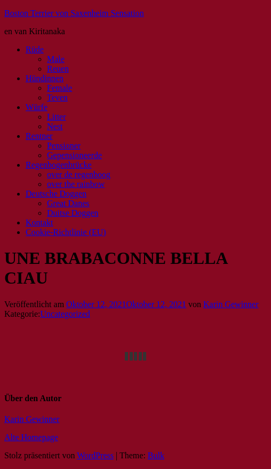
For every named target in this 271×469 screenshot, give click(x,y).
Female (59, 87)
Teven (57, 97)
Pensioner (64, 145)
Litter (56, 116)
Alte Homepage (31, 437)
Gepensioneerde (74, 155)
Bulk (156, 455)
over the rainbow (76, 184)
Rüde (35, 49)
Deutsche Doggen (56, 193)
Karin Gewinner (231, 304)
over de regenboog (78, 174)
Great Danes (68, 203)
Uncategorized (65, 313)
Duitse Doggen (72, 212)
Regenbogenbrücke (59, 164)
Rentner (39, 135)
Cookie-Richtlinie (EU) (66, 232)
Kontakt (39, 222)
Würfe (36, 107)
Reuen (58, 68)
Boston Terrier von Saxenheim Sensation (74, 13)
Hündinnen (44, 78)
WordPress (95, 455)
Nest (54, 126)
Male (56, 59)
